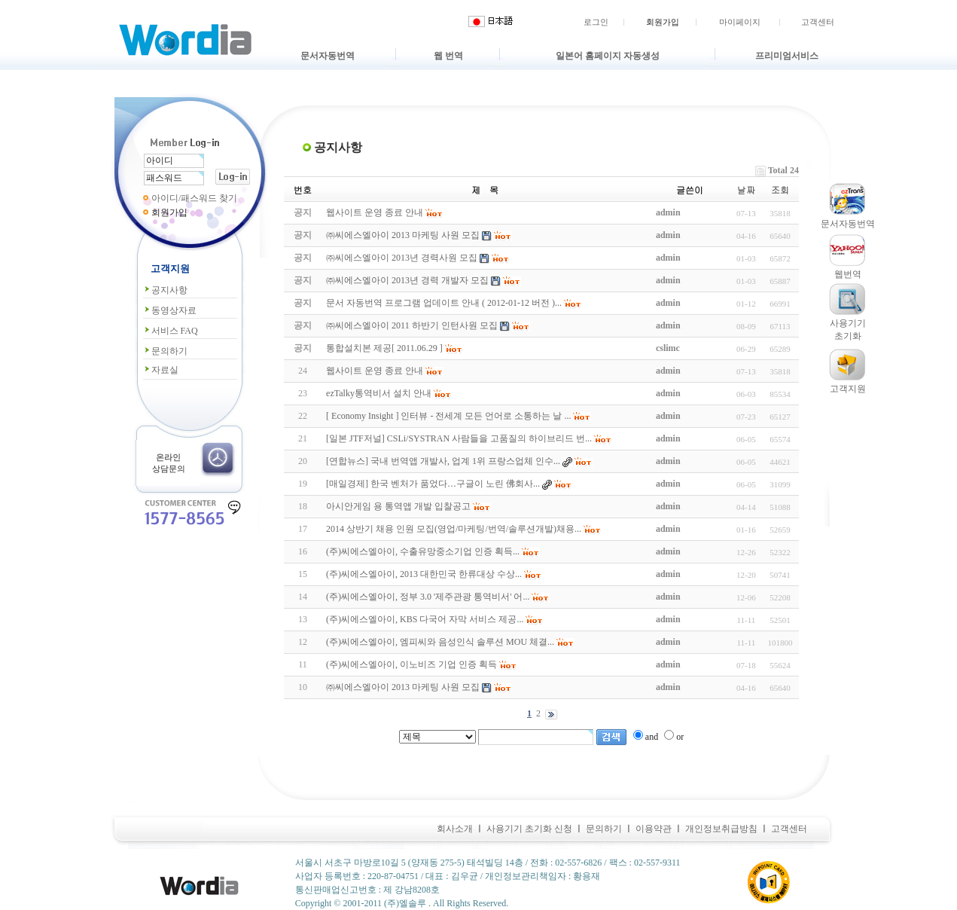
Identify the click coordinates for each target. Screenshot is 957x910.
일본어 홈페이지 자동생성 (608, 55)
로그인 (596, 21)
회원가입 (662, 21)
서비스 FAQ (170, 330)
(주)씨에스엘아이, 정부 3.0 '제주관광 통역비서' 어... (427, 596)
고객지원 (848, 388)
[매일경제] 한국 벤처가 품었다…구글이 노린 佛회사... (433, 483)
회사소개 (455, 828)
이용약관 (653, 828)
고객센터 (817, 21)
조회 (780, 189)
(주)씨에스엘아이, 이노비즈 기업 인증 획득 (411, 664)
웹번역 (847, 274)
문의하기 (165, 351)
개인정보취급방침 (721, 828)
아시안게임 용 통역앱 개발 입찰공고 (398, 506)
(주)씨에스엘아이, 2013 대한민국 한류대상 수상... (424, 574)
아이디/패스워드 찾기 (194, 198)
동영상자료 (170, 310)
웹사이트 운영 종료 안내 (374, 370)
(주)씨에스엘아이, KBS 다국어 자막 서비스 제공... (424, 619)
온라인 (168, 457)
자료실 (160, 370)
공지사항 (165, 290)
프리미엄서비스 (786, 55)
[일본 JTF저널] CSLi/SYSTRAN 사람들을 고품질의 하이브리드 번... (459, 438)
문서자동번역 (327, 55)
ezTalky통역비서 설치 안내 (378, 393)
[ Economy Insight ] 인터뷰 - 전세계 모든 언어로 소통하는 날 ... (448, 416)
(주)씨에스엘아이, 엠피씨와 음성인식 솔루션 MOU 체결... (440, 642)
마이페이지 (739, 21)
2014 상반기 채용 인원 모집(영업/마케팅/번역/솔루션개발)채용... (453, 529)
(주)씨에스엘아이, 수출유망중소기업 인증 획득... (423, 551)
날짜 (746, 189)
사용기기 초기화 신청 (529, 828)
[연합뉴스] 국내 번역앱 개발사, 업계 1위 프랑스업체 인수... (443, 461)
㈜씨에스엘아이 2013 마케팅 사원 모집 (403, 687)
